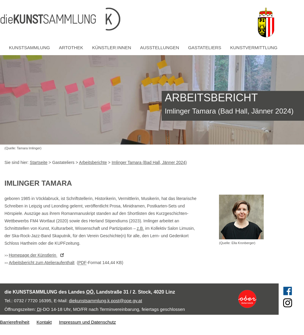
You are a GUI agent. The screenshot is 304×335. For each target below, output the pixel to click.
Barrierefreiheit (14, 322)
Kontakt (44, 322)
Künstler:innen (111, 47)
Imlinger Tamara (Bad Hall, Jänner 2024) (149, 162)
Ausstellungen (159, 47)
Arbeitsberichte (93, 162)
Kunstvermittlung (253, 47)
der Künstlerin (38, 255)
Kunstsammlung (29, 47)
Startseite (38, 162)
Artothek (71, 47)
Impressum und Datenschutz (87, 322)
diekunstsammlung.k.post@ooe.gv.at (105, 300)
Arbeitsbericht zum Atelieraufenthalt (41, 262)
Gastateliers (204, 47)
